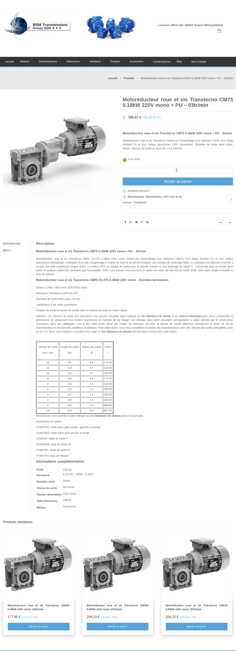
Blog (179, 61)
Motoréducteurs (48, 61)
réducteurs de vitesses (107, 415)
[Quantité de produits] (178, 170)
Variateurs (95, 61)
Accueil (10, 61)
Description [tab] (11, 243)
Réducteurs (73, 61)
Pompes (115, 61)
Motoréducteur (136, 196)
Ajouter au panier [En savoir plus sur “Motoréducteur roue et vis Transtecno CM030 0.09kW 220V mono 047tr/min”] (117, 626)
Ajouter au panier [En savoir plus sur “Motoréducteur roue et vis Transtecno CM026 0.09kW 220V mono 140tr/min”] (38, 626)
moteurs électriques (190, 316)
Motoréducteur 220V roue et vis (164, 196)
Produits (129, 78)
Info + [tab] (7, 250)
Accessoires (136, 61)
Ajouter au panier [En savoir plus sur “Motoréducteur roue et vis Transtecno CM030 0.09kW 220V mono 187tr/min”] (196, 626)
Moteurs (25, 61)
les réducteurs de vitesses (117, 331)
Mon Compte (198, 61)
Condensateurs (161, 61)
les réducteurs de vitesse (156, 316)
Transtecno (139, 202)
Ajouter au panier (178, 181)
